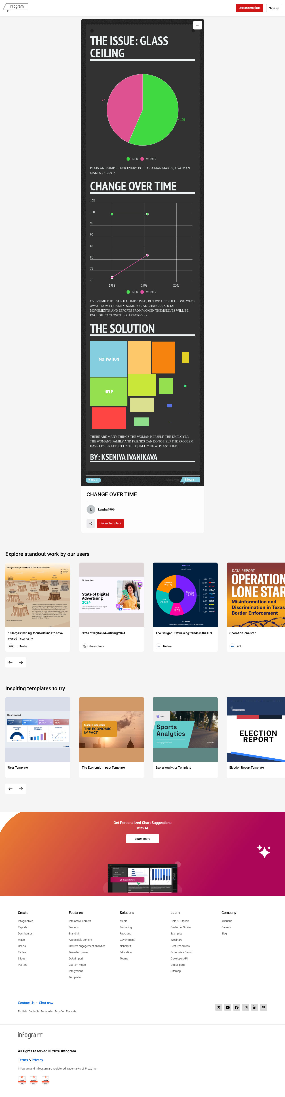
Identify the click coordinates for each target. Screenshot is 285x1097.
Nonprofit (125, 946)
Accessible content (80, 939)
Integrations (76, 971)
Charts (22, 946)
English (22, 1011)
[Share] (91, 523)
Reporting (125, 933)
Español (59, 1011)
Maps (21, 939)
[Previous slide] (10, 662)
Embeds (74, 927)
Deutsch (33, 1011)
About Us (227, 921)
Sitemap (176, 971)
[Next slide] (21, 662)
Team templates (79, 952)
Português (46, 1011)
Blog (224, 933)
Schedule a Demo (181, 952)
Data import (76, 958)
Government (127, 939)
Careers (226, 927)
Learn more (142, 838)
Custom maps (77, 964)
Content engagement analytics (87, 946)
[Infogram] (15, 8)
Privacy (37, 1060)
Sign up (274, 8)
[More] (197, 25)
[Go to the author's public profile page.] (101, 509)
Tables (22, 952)
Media (123, 921)
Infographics (25, 921)
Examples (176, 933)
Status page (178, 964)
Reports (22, 927)
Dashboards (25, 933)
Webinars (176, 939)
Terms (23, 1060)
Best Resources (180, 946)
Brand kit (74, 933)
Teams (124, 958)
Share (94, 480)
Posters (22, 964)
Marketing (126, 927)
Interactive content (80, 921)
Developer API (179, 958)
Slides (21, 958)
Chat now (46, 1003)
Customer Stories (181, 927)
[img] (153, 110)
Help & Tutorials (180, 921)
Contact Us (26, 1003)
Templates (75, 977)
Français (71, 1011)
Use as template (250, 8)
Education (126, 952)
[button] (133, 159)
